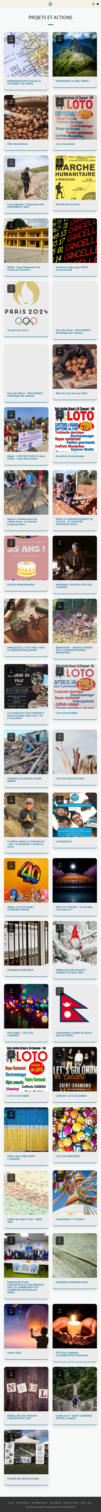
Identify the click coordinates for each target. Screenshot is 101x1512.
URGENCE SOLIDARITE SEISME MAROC (24, 780)
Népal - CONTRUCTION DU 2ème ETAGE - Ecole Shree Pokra (26, 457)
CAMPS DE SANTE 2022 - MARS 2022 (24, 1220)
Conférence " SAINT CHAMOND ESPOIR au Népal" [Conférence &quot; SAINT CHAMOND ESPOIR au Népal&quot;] (74, 1417)
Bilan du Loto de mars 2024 (71, 393)
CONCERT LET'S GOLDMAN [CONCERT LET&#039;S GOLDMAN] (71, 1095)
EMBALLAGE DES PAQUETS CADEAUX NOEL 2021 (22, 1417)
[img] (26, 54)
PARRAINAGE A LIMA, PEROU (72, 81)
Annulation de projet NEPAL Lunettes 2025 (72, 268)
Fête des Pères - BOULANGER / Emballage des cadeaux (73, 331)
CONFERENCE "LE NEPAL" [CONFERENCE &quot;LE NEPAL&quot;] (70, 1219)
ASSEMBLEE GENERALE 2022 (72, 1282)
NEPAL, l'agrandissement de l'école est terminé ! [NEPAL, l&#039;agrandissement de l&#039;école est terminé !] (23, 268)
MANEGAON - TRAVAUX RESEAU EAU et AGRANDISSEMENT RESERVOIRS (74, 650)
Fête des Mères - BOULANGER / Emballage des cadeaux (25, 394)
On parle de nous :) (18, 330)
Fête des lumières (17, 143)
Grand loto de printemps (70, 456)
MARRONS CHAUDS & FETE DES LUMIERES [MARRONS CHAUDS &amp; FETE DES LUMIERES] (74, 586)
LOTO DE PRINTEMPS (68, 1156)
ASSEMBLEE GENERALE (20, 970)
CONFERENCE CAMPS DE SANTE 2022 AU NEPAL (74, 1034)
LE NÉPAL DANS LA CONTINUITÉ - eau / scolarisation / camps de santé (25, 844)
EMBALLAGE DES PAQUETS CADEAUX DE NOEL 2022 (71, 971)
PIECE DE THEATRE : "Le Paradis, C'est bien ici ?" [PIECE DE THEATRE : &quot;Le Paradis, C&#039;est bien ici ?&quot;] (74, 908)
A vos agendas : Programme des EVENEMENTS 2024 (25, 205)
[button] (3, 3)
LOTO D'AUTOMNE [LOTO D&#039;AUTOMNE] (66, 713)
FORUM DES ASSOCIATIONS (23, 1478)
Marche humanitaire (68, 204)
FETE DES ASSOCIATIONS (70, 778)
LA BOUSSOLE (64, 841)
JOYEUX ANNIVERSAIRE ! (21, 584)
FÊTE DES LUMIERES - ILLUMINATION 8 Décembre (72, 1354)
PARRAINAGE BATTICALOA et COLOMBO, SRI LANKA (24, 82)
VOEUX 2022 (14, 1352)
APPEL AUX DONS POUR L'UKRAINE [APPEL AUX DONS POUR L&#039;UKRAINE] (21, 1157)
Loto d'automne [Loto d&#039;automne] (65, 143)
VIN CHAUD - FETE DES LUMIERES (20, 1034)
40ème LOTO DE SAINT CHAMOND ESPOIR (20, 908)
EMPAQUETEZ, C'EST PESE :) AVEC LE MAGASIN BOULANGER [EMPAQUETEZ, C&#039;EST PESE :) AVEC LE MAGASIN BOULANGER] (26, 649)
